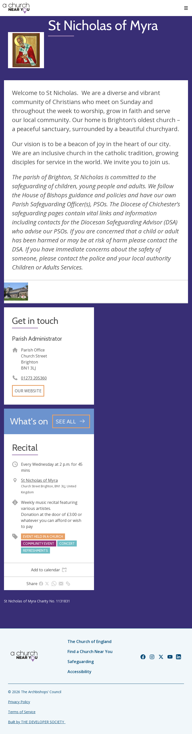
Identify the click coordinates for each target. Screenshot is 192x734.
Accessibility (80, 671)
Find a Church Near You (90, 651)
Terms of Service (22, 711)
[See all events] (71, 421)
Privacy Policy (19, 701)
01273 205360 (34, 378)
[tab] (49, 569)
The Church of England (90, 641)
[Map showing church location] (143, 352)
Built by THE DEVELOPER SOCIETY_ (37, 721)
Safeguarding (81, 661)
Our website (28, 391)
